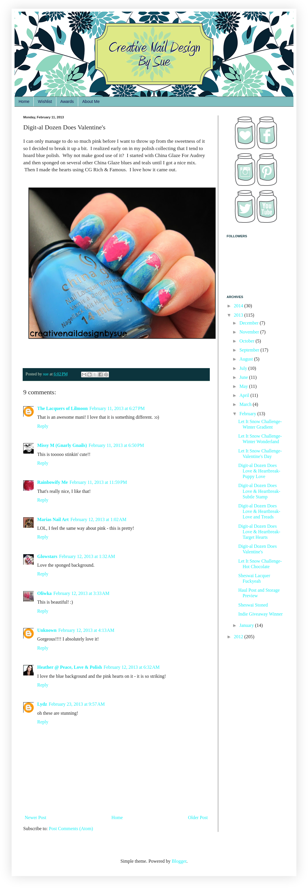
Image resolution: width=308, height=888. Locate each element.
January (247, 625)
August (246, 358)
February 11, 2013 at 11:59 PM (98, 482)
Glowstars (47, 556)
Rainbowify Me (52, 482)
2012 (239, 636)
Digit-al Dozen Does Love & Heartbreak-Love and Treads (259, 511)
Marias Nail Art (53, 519)
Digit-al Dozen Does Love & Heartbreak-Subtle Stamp (259, 491)
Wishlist (45, 101)
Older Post (198, 817)
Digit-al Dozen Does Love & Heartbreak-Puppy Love (259, 471)
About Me (91, 101)
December (249, 322)
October (247, 340)
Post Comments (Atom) (71, 828)
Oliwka (44, 593)
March (246, 404)
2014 (239, 305)
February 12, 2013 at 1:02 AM (98, 519)
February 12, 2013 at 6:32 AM (132, 667)
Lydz (42, 704)
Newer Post (35, 817)
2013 (239, 315)
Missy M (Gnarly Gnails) (62, 445)
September (249, 349)
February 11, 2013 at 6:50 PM (116, 445)
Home (24, 101)
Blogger (179, 861)
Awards (67, 101)
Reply (42, 426)
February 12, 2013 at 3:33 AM (81, 593)
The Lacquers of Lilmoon (62, 408)
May (244, 386)
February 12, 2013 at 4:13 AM (86, 630)
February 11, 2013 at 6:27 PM (117, 408)
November (249, 331)
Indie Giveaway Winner (260, 613)
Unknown (47, 630)
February (248, 413)
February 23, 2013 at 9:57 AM (77, 704)
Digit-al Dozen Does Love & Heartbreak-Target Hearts (259, 532)
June (244, 377)
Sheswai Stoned (253, 604)
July (243, 368)
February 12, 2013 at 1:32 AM (87, 556)
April (244, 395)
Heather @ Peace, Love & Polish (69, 667)
